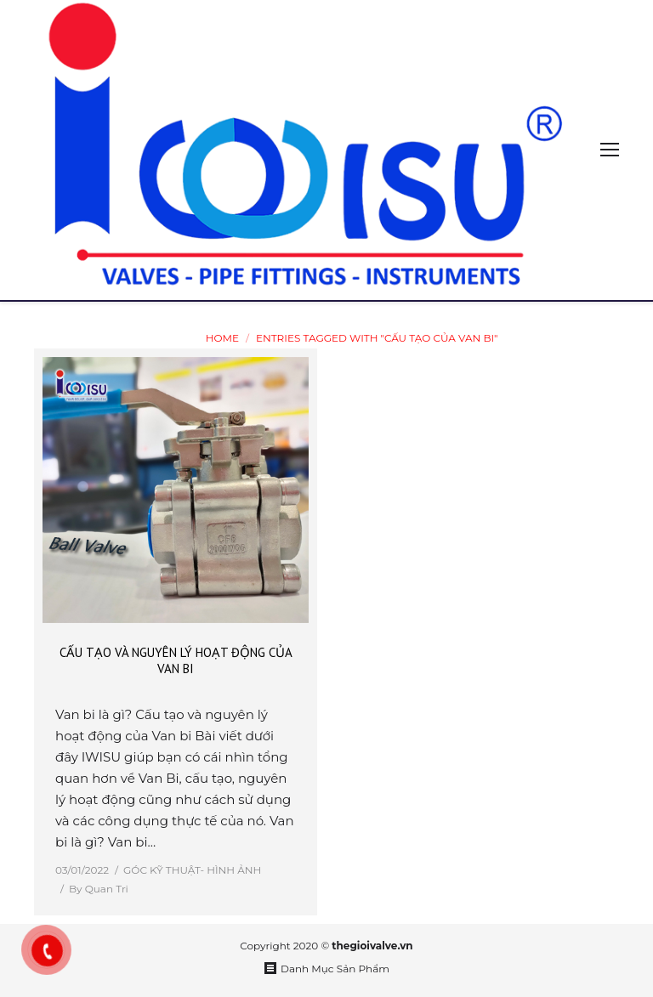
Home (222, 337)
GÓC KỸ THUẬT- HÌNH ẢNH (192, 870)
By (98, 888)
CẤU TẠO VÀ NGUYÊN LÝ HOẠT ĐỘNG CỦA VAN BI (176, 660)
